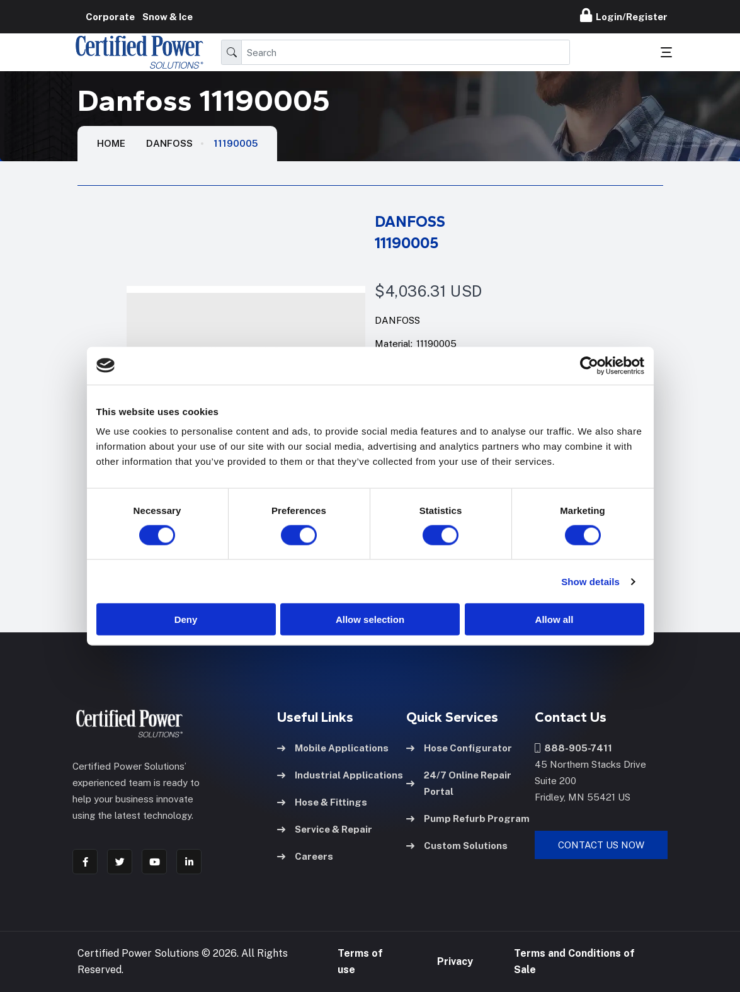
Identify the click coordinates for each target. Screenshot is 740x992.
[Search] (405, 52)
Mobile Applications (333, 748)
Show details (590, 581)
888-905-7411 (573, 748)
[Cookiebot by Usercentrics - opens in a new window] (589, 365)
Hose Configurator (459, 748)
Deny (186, 619)
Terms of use (360, 961)
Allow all (554, 619)
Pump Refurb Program (468, 818)
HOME (111, 143)
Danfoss (169, 143)
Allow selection (370, 619)
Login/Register (624, 15)
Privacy (455, 961)
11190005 (235, 143)
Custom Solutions (457, 845)
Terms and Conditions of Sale (574, 961)
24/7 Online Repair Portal (458, 783)
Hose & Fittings (322, 802)
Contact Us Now (601, 845)
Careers (305, 856)
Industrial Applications (340, 775)
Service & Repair (324, 829)
